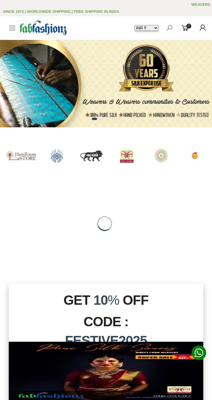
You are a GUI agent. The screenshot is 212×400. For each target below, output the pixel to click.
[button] (94, 118)
